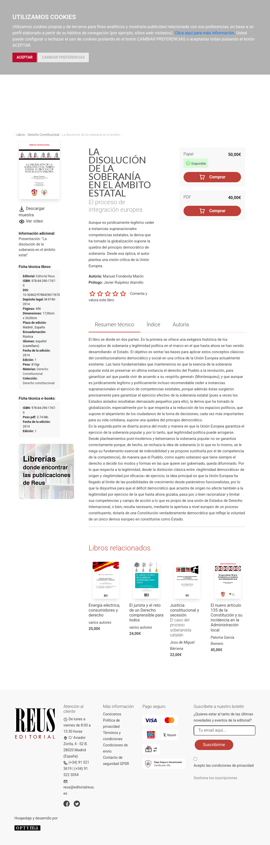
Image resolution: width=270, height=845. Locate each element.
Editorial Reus (45, 276)
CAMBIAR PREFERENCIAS (63, 57)
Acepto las (224, 765)
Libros (21, 135)
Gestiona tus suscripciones (215, 778)
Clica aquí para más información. (205, 32)
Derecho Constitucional (43, 135)
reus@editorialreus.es (79, 787)
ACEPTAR (25, 57)
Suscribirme (214, 744)
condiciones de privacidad (232, 765)
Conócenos (112, 714)
